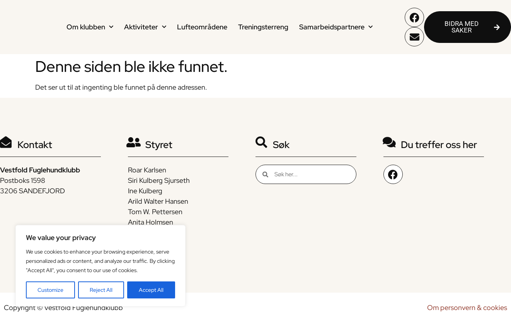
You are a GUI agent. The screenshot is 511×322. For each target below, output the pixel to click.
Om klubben (89, 27)
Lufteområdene (202, 26)
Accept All (151, 289)
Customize (50, 289)
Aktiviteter (145, 27)
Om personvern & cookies (467, 307)
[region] (100, 266)
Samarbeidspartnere (336, 27)
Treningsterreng (263, 26)
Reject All (101, 289)
